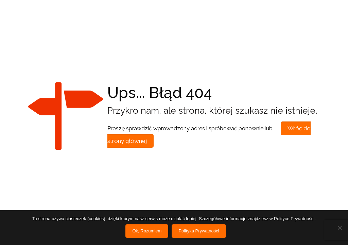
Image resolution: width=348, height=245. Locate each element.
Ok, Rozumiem (146, 230)
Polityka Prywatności (198, 230)
